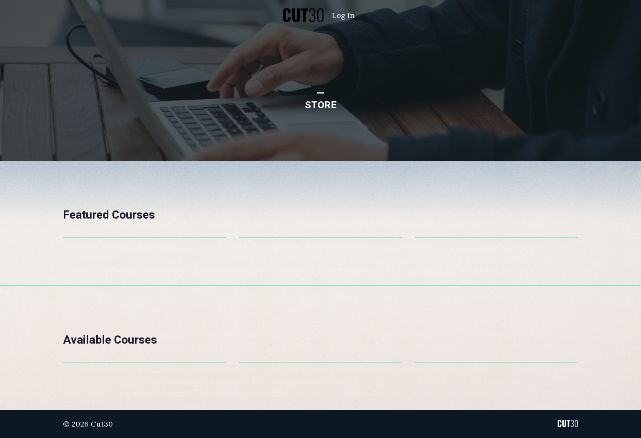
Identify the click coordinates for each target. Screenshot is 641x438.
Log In (343, 15)
